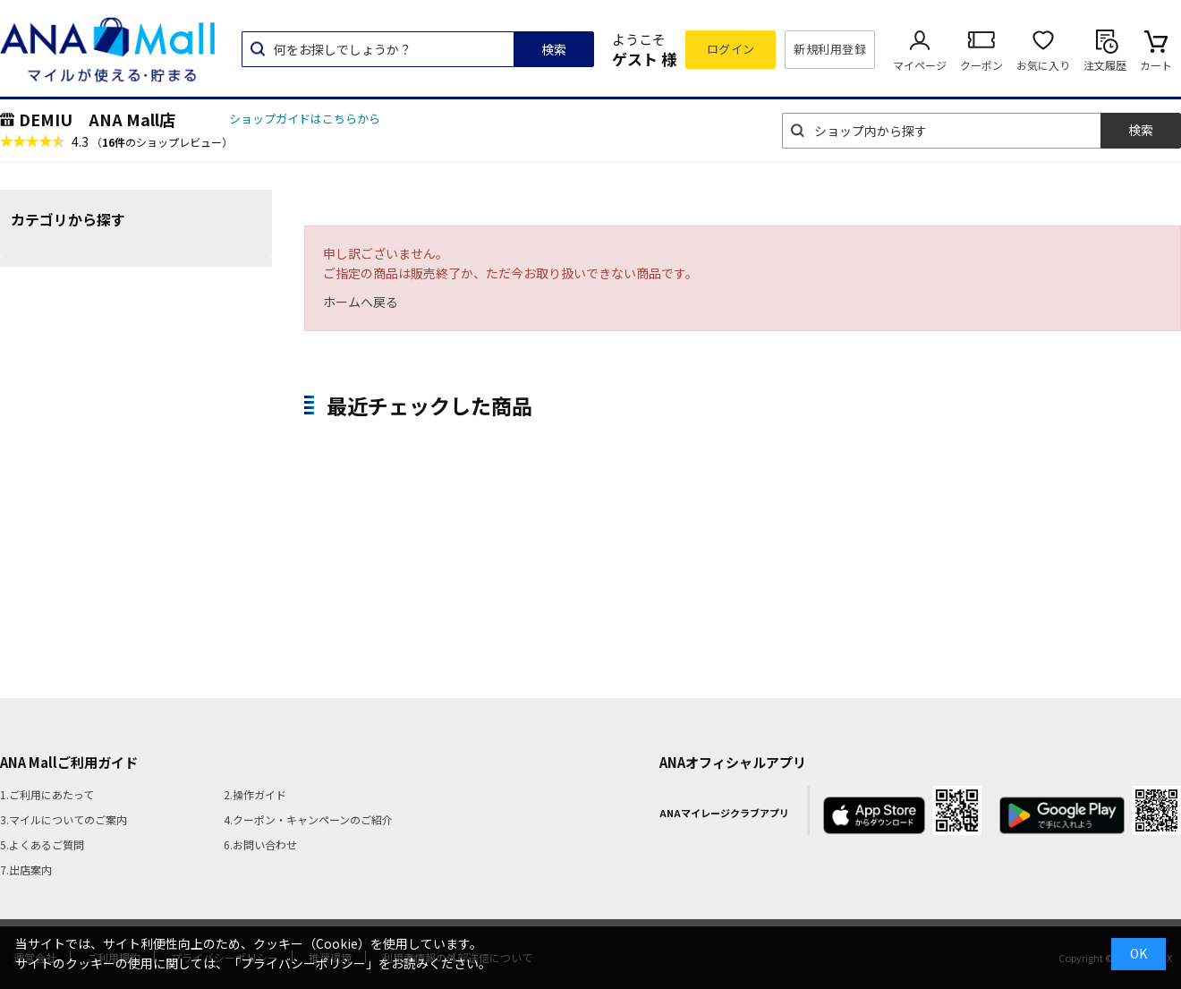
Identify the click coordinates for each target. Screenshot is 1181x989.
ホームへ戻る (360, 302)
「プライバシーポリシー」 (303, 963)
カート (1156, 64)
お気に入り (1043, 64)
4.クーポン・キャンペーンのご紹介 (308, 819)
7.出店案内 (26, 869)
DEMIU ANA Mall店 (97, 119)
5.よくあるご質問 (42, 844)
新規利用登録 (830, 48)
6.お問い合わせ (260, 844)
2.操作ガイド (255, 794)
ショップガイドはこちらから (304, 118)
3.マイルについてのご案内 (63, 819)
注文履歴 (1104, 64)
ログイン (731, 48)
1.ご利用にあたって (47, 794)
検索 (553, 49)
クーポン (981, 64)
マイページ (920, 64)
